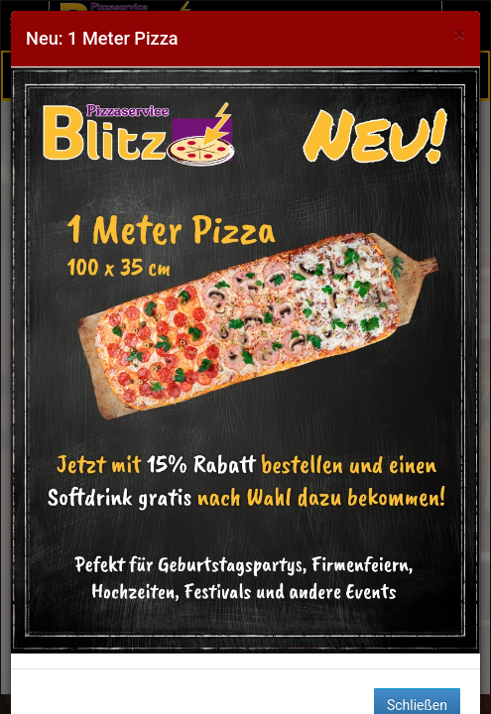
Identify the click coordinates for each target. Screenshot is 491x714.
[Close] (459, 34)
